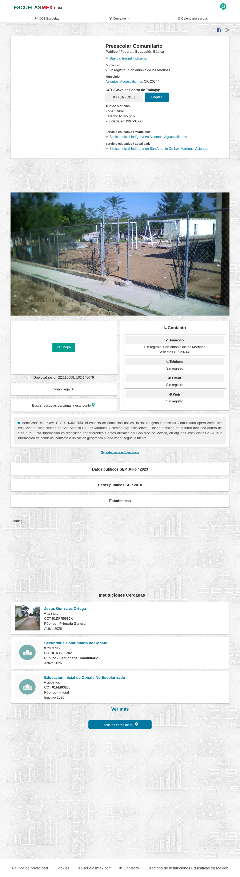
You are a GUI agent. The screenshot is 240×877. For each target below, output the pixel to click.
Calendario (193, 18)
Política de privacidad (30, 868)
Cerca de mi (119, 18)
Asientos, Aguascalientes (124, 81)
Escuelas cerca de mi (119, 724)
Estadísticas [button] (120, 501)
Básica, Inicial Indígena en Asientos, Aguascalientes (146, 137)
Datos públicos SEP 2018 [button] (120, 485)
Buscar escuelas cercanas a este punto (63, 405)
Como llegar (63, 389)
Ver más (120, 709)
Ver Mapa (63, 347)
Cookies (62, 868)
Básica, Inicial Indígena (126, 58)
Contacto (129, 868)
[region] (58, 76)
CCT (47, 18)
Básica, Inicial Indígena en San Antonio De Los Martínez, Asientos (156, 148)
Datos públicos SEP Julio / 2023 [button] (120, 469)
